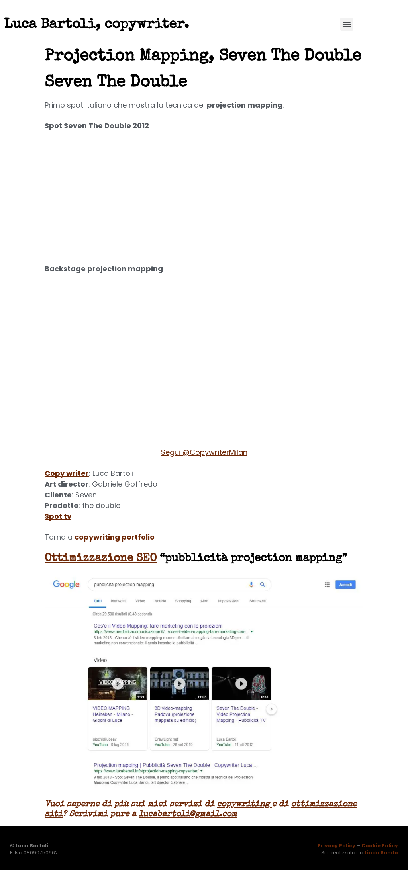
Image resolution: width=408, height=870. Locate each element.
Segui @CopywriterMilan (204, 452)
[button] (346, 24)
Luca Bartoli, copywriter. (96, 25)
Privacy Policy (336, 845)
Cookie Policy (379, 845)
